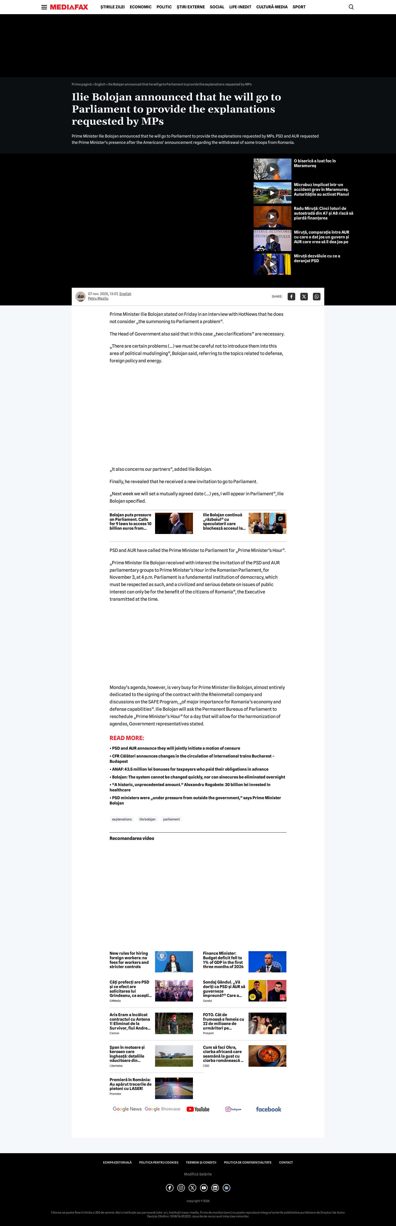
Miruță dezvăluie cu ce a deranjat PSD (317, 258)
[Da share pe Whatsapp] (316, 296)
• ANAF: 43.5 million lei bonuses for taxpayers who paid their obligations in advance (189, 769)
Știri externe (191, 7)
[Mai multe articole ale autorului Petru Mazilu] (81, 297)
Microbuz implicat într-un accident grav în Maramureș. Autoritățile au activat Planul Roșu (321, 192)
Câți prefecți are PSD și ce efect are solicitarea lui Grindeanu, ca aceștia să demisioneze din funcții (130, 989)
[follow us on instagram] (233, 1110)
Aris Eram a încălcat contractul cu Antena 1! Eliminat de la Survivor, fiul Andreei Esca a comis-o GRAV (130, 1021)
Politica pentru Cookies (158, 1162)
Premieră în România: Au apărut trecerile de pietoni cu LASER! (131, 1084)
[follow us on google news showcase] (162, 1110)
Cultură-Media (272, 7)
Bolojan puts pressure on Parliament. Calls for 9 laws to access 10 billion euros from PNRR (131, 521)
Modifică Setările (198, 1174)
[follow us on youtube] (198, 1110)
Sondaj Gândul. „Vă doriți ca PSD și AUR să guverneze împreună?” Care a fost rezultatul (224, 989)
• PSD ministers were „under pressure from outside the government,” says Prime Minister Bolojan (195, 800)
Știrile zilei (113, 7)
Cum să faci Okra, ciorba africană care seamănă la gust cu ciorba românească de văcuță (224, 1054)
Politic (164, 7)
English (100, 84)
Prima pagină (82, 84)
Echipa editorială (117, 1162)
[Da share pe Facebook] (291, 296)
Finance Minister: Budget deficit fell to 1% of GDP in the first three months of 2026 (223, 960)
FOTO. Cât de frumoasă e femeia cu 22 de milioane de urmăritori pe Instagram (223, 1021)
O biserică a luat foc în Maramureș (315, 163)
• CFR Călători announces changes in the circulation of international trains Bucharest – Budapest (192, 759)
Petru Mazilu (98, 298)
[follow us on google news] (127, 1110)
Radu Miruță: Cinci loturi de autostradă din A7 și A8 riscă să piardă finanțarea (323, 213)
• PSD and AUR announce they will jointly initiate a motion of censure (175, 748)
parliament (171, 819)
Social (217, 7)
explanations (122, 819)
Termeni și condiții (201, 1162)
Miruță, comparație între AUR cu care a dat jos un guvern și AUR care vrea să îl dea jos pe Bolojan (321, 239)
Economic (141, 7)
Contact (286, 1162)
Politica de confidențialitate (247, 1162)
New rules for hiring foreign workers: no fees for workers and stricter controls (129, 960)
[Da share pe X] (304, 296)
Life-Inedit (240, 7)
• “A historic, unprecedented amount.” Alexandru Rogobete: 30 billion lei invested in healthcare (190, 787)
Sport (299, 7)
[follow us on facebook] (268, 1109)
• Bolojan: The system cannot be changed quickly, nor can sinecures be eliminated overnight (197, 777)
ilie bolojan (147, 819)
